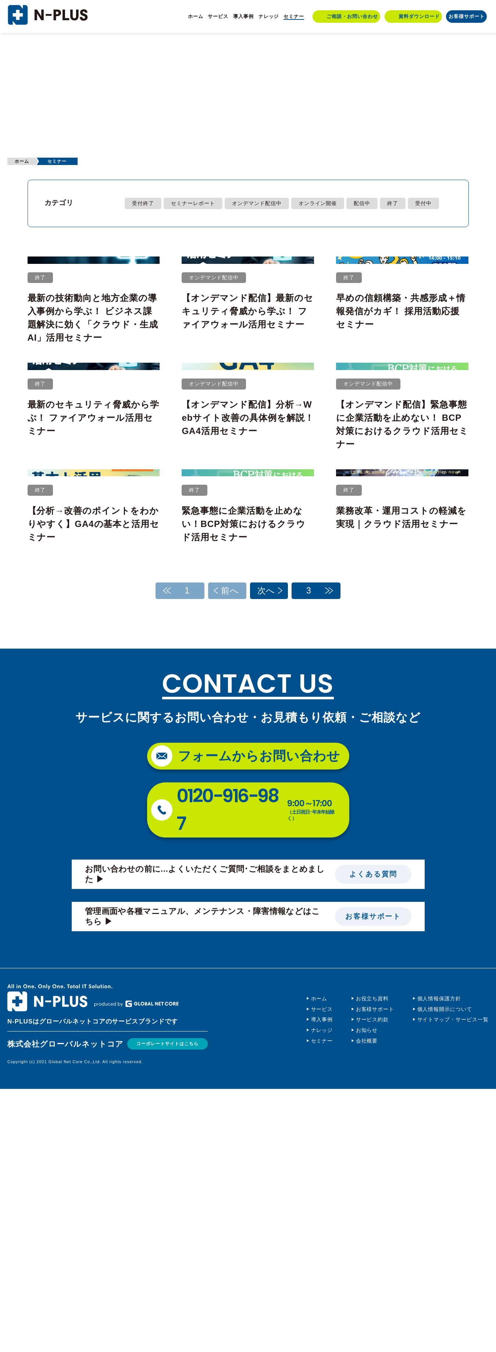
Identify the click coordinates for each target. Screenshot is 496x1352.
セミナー (293, 16)
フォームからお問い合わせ (259, 1019)
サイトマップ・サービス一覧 (453, 1282)
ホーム (195, 16)
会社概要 (367, 1304)
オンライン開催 (318, 203)
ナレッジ (268, 16)
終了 (392, 203)
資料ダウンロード (419, 16)
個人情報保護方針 (439, 1262)
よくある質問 (373, 1137)
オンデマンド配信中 (257, 203)
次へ (266, 853)
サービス (218, 16)
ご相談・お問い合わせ (352, 16)
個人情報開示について (444, 1272)
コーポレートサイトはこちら (174, 1306)
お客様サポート (467, 16)
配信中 (362, 203)
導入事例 (243, 16)
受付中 (423, 203)
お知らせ (367, 1293)
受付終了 (143, 203)
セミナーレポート (193, 203)
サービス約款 (372, 1282)
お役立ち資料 (372, 1262)
